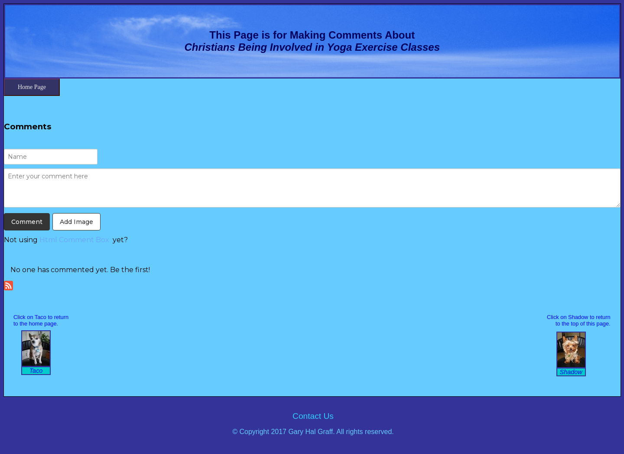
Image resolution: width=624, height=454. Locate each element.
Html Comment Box (74, 240)
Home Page (32, 87)
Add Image (76, 222)
